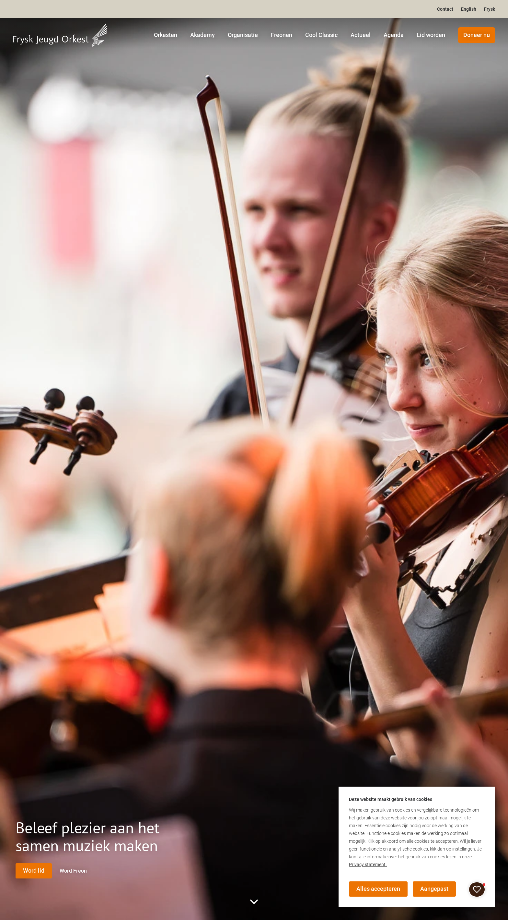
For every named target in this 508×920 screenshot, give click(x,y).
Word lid (34, 870)
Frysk (489, 9)
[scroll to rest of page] (254, 902)
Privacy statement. (368, 864)
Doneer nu (476, 34)
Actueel (361, 34)
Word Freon (75, 870)
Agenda (394, 34)
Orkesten (165, 34)
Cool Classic (321, 34)
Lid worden (431, 34)
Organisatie (243, 34)
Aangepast (435, 888)
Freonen (281, 34)
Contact (445, 9)
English (468, 9)
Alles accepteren (378, 888)
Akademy (202, 34)
